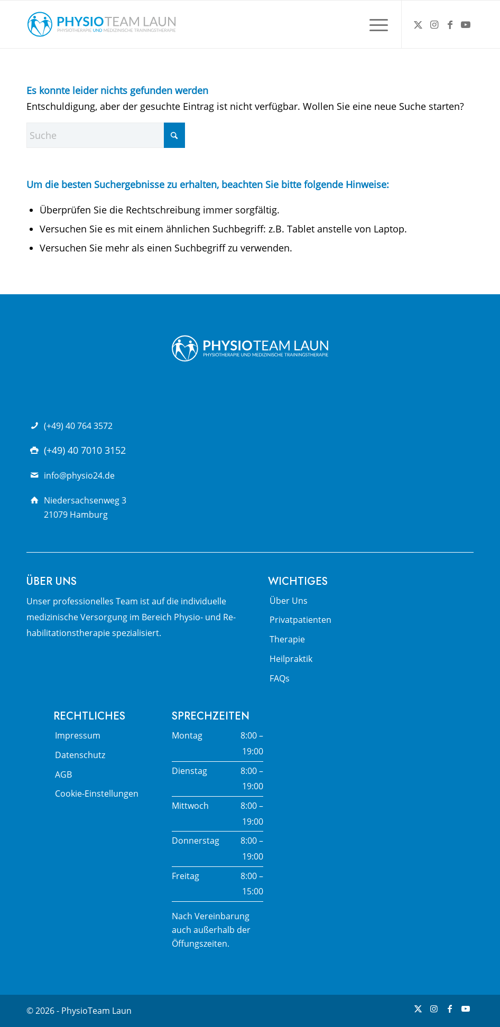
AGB (63, 774)
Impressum (77, 735)
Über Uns (289, 600)
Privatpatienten (300, 619)
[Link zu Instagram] (434, 24)
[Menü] (373, 24)
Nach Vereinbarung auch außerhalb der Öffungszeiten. (211, 930)
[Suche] (105, 135)
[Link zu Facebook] (450, 24)
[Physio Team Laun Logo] (101, 24)
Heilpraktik (291, 659)
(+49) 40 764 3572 (78, 426)
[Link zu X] (418, 24)
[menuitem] (373, 24)
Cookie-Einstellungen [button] (96, 793)
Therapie (287, 639)
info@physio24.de (79, 475)
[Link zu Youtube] (466, 24)
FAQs (280, 678)
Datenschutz (80, 755)
